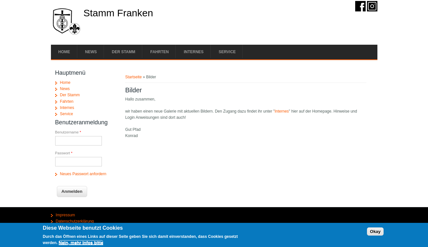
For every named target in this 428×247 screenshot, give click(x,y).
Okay (375, 232)
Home (64, 52)
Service (227, 52)
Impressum (65, 215)
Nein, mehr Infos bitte (81, 243)
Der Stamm (123, 52)
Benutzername (68, 132)
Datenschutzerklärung (75, 221)
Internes (194, 52)
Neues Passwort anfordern (83, 174)
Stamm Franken (118, 13)
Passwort (63, 153)
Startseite (133, 77)
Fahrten (159, 52)
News (91, 52)
